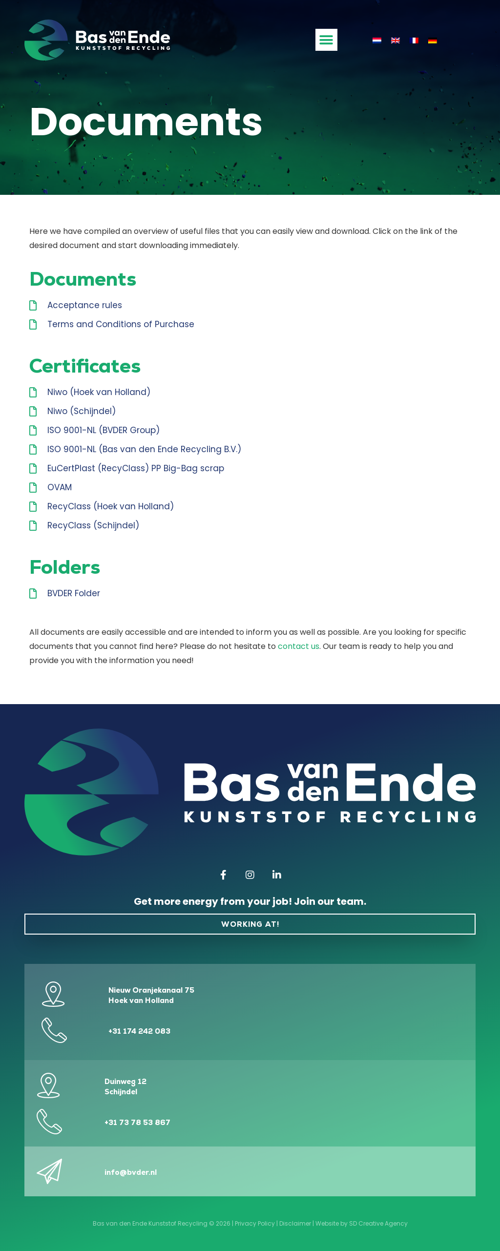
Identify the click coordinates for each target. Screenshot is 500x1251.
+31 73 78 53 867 (137, 1122)
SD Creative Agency (378, 1223)
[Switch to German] (432, 40)
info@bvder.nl (130, 1172)
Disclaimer (295, 1223)
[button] (326, 40)
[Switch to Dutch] (377, 40)
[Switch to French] (414, 40)
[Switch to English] (395, 40)
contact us (298, 646)
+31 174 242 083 (139, 1031)
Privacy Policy (255, 1223)
